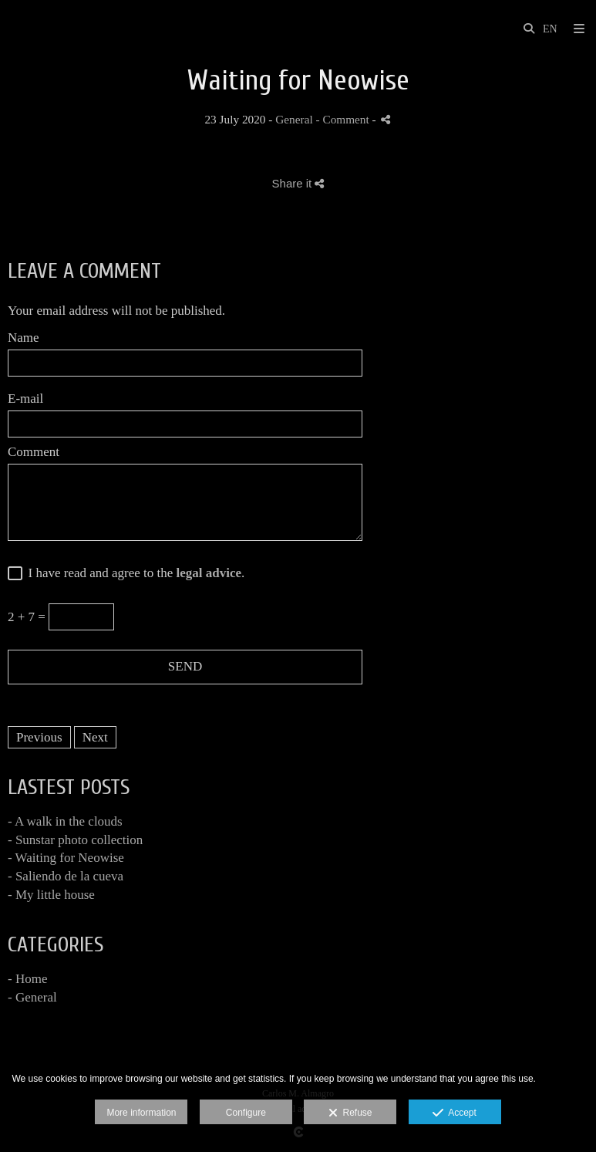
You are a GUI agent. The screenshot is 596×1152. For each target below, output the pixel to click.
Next (95, 737)
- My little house (51, 894)
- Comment (344, 119)
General (293, 119)
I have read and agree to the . (133, 573)
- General (32, 997)
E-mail (25, 399)
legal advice (209, 573)
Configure (246, 1112)
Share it (298, 183)
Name (23, 338)
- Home (27, 978)
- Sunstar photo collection (75, 840)
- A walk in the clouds (65, 821)
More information (141, 1112)
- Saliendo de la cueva (65, 876)
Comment (33, 452)
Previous (39, 737)
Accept (454, 1113)
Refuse (350, 1113)
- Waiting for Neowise (66, 857)
